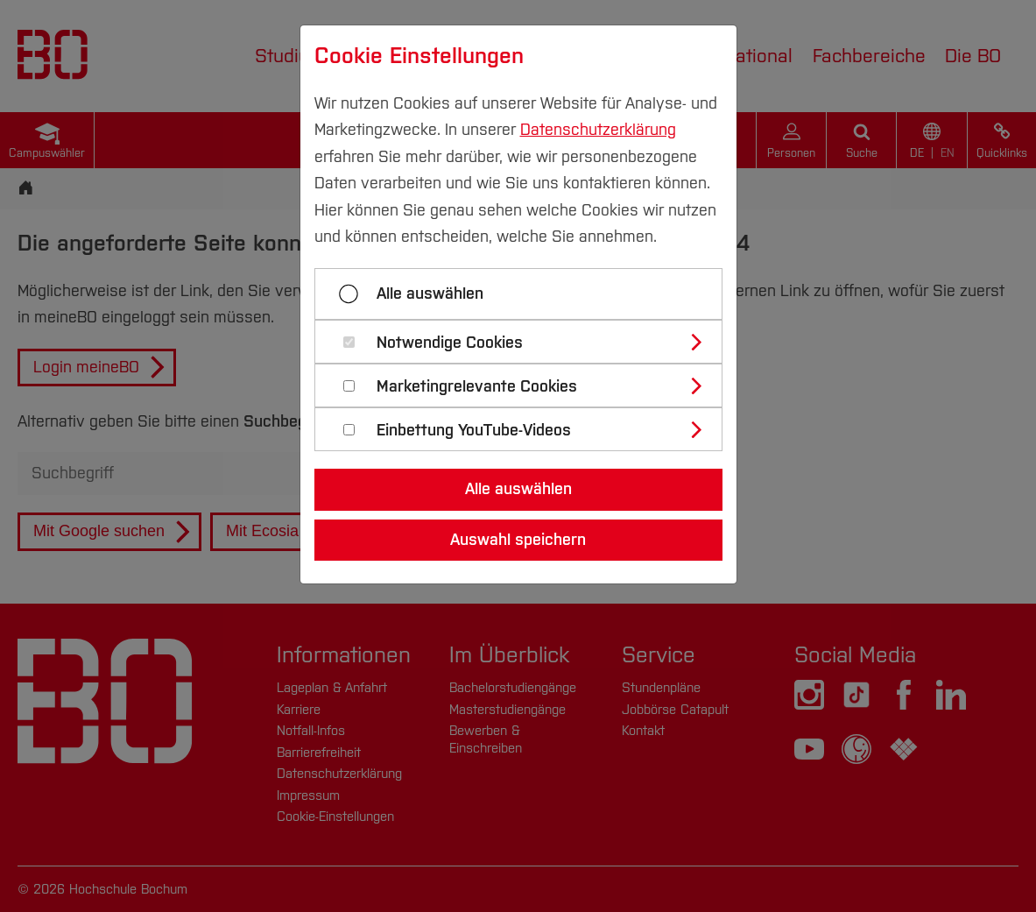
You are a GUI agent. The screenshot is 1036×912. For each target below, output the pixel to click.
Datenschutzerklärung (598, 129)
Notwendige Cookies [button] (450, 343)
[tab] (525, 342)
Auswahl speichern (518, 539)
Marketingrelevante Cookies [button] (477, 387)
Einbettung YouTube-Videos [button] (474, 430)
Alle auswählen (430, 293)
